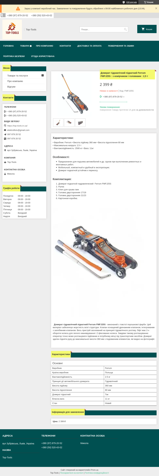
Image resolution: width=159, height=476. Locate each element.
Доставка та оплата (89, 46)
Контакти (65, 46)
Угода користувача (43, 56)
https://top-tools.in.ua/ (17, 126)
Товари (24, 46)
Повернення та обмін (121, 46)
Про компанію (44, 46)
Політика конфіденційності (97, 473)
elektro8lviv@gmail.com (18, 130)
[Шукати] (125, 29)
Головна (8, 46)
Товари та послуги (17, 75)
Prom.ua (94, 470)
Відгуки (11, 86)
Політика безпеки (14, 56)
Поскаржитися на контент (71, 473)
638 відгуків (131, 2)
